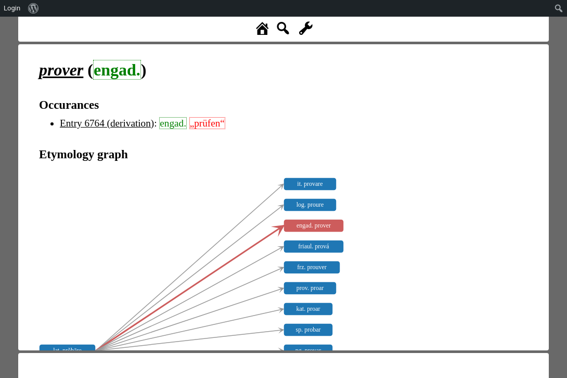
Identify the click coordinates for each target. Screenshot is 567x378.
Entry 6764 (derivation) (107, 123)
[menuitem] (33, 8)
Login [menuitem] (12, 8)
